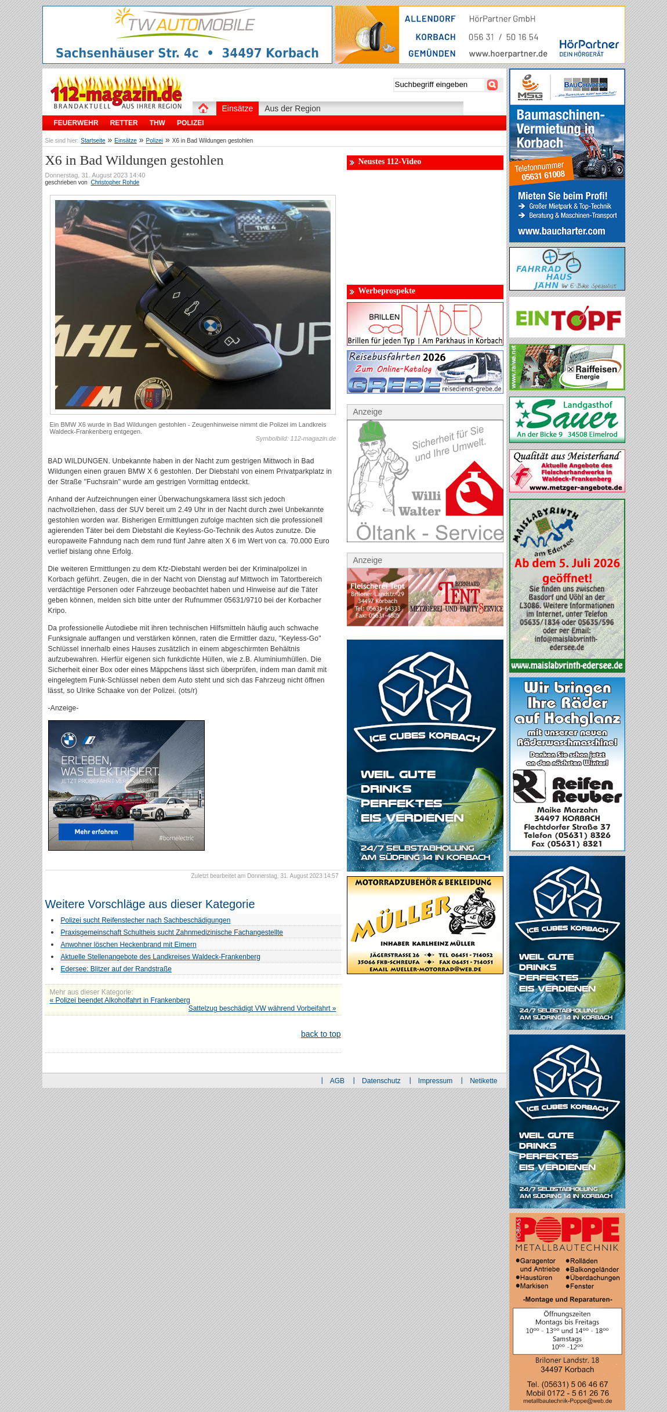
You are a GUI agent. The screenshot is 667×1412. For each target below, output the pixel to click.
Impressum (435, 1081)
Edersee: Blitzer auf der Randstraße (116, 969)
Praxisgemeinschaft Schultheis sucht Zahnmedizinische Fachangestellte (172, 932)
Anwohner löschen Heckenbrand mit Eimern (129, 945)
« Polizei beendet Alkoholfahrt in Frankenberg (120, 1000)
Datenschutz (381, 1081)
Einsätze (125, 140)
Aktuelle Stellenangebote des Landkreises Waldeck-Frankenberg (160, 957)
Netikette (483, 1081)
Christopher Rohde (114, 182)
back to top (321, 1034)
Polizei (154, 140)
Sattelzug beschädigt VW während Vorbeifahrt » (262, 1008)
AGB (337, 1081)
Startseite (93, 140)
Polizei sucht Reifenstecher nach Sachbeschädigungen (146, 920)
